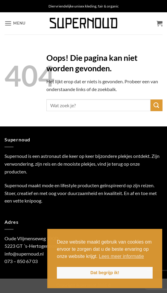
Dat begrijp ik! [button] (104, 272)
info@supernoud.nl (24, 253)
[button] (14, 23)
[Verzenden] (157, 105)
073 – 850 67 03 (21, 261)
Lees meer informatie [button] (121, 256)
